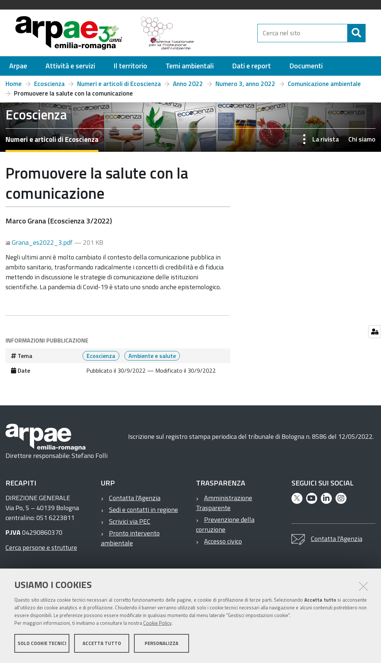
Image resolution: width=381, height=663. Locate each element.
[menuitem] (18, 69)
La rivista (325, 142)
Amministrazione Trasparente (224, 506)
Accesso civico (223, 544)
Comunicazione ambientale (324, 87)
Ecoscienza (49, 87)
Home (14, 87)
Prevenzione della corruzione (225, 528)
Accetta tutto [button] (102, 644)
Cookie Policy (157, 623)
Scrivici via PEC (129, 525)
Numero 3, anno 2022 (245, 87)
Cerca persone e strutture (41, 551)
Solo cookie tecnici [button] (42, 644)
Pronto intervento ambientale (130, 541)
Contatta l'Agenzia (134, 501)
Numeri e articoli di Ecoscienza (119, 87)
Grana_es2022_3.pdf (40, 246)
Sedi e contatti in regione (143, 513)
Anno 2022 (188, 87)
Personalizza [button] (161, 644)
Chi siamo (361, 142)
